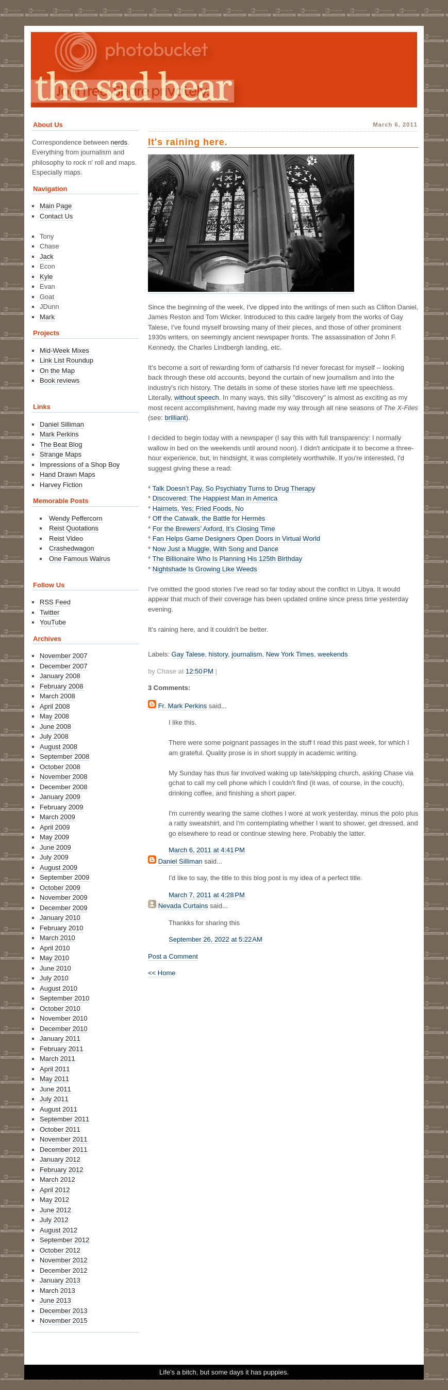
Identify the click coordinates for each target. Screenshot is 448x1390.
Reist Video (66, 538)
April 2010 (55, 948)
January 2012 (60, 1159)
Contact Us (56, 216)
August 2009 (58, 867)
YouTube (53, 622)
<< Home (161, 973)
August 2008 (58, 747)
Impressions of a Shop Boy (80, 464)
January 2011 (60, 1038)
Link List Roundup (66, 360)
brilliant (175, 417)
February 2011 (62, 1049)
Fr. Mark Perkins (182, 706)
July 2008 (54, 736)
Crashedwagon (71, 548)
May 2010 (54, 958)
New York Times (290, 654)
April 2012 (55, 1190)
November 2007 (64, 656)
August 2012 (58, 1230)
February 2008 (62, 686)
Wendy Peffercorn (76, 518)
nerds (119, 142)
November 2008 (64, 776)
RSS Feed (55, 602)
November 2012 (64, 1260)
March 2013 (57, 1290)
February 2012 (62, 1170)
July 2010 (54, 978)
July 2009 (54, 857)
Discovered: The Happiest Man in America (215, 498)
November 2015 (64, 1320)
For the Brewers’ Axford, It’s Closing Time (214, 529)
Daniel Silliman (180, 861)
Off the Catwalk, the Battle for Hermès (209, 518)
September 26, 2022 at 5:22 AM (215, 939)
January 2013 (60, 1280)
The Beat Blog (61, 444)
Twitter (49, 612)
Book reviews (59, 380)
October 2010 (60, 1008)
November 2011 (64, 1139)
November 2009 (64, 897)
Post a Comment (173, 956)
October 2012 (60, 1250)
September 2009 (64, 877)
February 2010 (62, 928)
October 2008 (60, 767)
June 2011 (55, 1089)
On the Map (57, 370)
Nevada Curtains (183, 906)
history (218, 654)
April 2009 (55, 827)
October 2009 (60, 888)
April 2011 (55, 1069)
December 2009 (64, 908)
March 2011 (57, 1059)
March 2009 (57, 817)
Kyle (46, 276)
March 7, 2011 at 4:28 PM (207, 895)
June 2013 (55, 1300)
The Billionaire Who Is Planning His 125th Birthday (227, 559)
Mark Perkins (59, 434)
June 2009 (55, 847)
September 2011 (64, 1119)
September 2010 (64, 998)
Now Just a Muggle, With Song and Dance (215, 549)
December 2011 (64, 1149)
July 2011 (54, 1099)
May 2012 (54, 1200)
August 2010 (58, 988)
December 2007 (64, 666)
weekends (333, 654)
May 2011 (54, 1079)
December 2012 (64, 1270)
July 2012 (54, 1220)
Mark (47, 317)
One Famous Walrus (79, 559)
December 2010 (64, 1029)
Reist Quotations (73, 528)
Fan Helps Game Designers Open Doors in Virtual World (236, 538)
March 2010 (57, 938)
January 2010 (60, 918)
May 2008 (54, 716)
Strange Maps (60, 454)
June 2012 (55, 1210)
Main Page (56, 206)
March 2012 (57, 1179)
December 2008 (64, 787)
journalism (246, 654)
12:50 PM (199, 671)
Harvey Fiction (61, 485)
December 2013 (64, 1311)
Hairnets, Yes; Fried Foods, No (198, 508)
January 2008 (60, 676)
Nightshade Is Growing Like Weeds (205, 569)
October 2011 (60, 1129)
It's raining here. (188, 142)
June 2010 (55, 968)
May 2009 (54, 837)
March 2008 (57, 696)
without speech (196, 397)
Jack (47, 256)
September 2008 (64, 756)
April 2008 (55, 706)
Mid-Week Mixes (64, 350)
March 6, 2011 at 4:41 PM (207, 850)
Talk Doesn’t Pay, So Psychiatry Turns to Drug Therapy (233, 488)
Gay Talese (188, 654)
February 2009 (62, 807)
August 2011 (58, 1109)
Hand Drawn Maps (67, 474)
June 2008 (55, 726)
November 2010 (64, 1018)
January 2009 (60, 797)
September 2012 (64, 1240)
